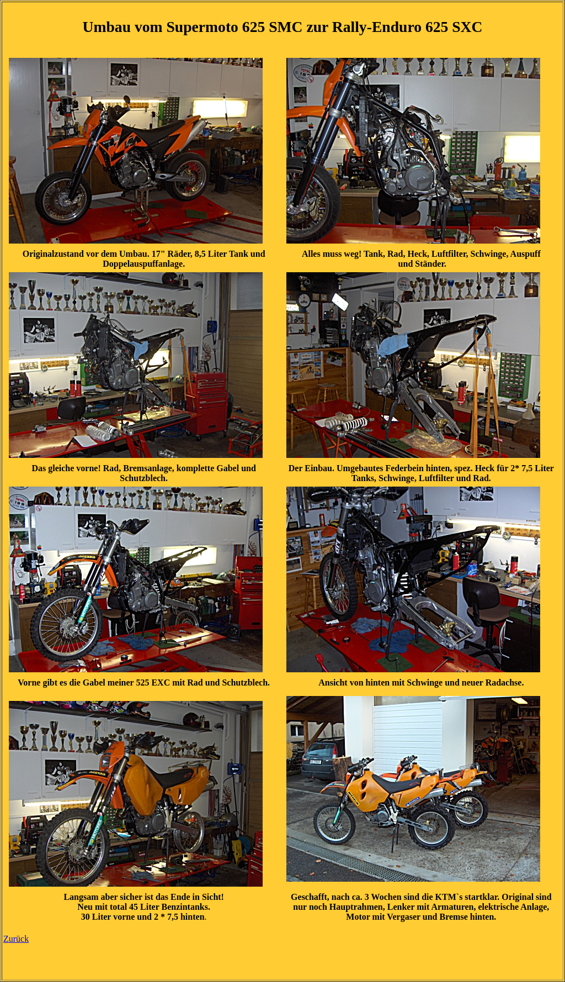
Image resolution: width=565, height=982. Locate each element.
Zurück (16, 938)
